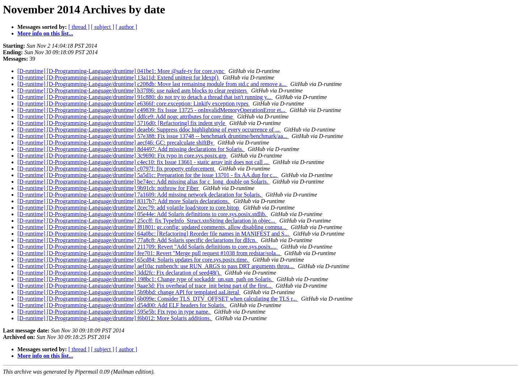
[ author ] (126, 27)
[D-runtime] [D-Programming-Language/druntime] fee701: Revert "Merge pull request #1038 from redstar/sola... (149, 253)
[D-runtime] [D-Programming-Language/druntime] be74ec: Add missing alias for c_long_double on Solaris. (143, 182)
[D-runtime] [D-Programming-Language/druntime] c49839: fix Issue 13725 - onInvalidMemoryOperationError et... (152, 110)
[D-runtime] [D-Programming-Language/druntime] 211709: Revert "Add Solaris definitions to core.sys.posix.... (147, 247)
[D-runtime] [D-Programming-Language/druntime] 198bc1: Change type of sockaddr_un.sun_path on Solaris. (145, 279)
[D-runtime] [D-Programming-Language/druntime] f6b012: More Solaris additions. (114, 318)
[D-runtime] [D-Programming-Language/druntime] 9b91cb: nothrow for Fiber (108, 188)
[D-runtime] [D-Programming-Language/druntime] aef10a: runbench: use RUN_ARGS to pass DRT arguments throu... (156, 266)
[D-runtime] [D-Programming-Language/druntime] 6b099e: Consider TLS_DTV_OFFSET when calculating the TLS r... (157, 299)
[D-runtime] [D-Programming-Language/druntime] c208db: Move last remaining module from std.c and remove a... (152, 84)
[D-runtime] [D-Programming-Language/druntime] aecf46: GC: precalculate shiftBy (116, 142)
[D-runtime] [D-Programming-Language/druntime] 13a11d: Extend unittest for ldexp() (118, 77)
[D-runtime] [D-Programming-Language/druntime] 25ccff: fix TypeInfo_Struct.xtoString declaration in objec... (146, 221)
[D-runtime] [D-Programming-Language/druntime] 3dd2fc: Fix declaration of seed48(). (119, 273)
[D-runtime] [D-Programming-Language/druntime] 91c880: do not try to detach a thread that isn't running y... (144, 97)
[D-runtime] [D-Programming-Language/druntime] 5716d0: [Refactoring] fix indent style (121, 123)
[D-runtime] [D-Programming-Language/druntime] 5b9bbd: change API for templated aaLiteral (129, 292)
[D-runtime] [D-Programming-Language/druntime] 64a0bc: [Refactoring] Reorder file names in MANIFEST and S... (153, 234)
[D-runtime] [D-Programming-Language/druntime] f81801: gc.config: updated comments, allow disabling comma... (152, 227)
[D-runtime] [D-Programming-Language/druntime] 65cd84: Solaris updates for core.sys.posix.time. (133, 260)
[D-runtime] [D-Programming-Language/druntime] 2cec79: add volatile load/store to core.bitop (128, 208)
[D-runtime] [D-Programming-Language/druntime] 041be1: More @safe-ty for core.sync (121, 71)
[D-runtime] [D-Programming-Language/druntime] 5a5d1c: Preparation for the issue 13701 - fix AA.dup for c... (147, 175)
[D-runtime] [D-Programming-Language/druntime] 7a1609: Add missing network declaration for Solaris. (140, 195)
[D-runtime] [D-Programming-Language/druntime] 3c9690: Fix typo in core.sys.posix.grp (122, 156)
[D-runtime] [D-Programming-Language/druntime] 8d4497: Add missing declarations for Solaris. (131, 149)
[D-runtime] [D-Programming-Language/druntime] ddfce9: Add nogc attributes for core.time (125, 116)
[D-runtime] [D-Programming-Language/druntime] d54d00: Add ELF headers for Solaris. (122, 305)
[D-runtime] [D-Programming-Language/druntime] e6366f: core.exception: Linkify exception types (133, 103)
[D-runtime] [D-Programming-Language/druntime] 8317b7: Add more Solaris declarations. (123, 201)
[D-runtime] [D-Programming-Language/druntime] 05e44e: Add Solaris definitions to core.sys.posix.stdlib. (142, 214)
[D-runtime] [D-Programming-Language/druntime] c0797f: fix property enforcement (116, 169)
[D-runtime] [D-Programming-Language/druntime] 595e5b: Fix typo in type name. (114, 312)
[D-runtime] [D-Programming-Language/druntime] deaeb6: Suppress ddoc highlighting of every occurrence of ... (149, 129)
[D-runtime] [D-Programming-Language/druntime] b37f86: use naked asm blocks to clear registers (132, 90)
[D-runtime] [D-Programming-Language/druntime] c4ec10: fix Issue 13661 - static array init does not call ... (143, 162)
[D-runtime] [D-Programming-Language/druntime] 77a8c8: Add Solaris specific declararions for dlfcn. (137, 240)
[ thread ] (79, 27)
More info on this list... (45, 33)
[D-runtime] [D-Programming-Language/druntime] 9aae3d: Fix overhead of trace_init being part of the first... (145, 286)
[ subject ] (102, 27)
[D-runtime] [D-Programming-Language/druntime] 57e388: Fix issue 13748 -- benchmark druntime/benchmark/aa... (153, 136)
